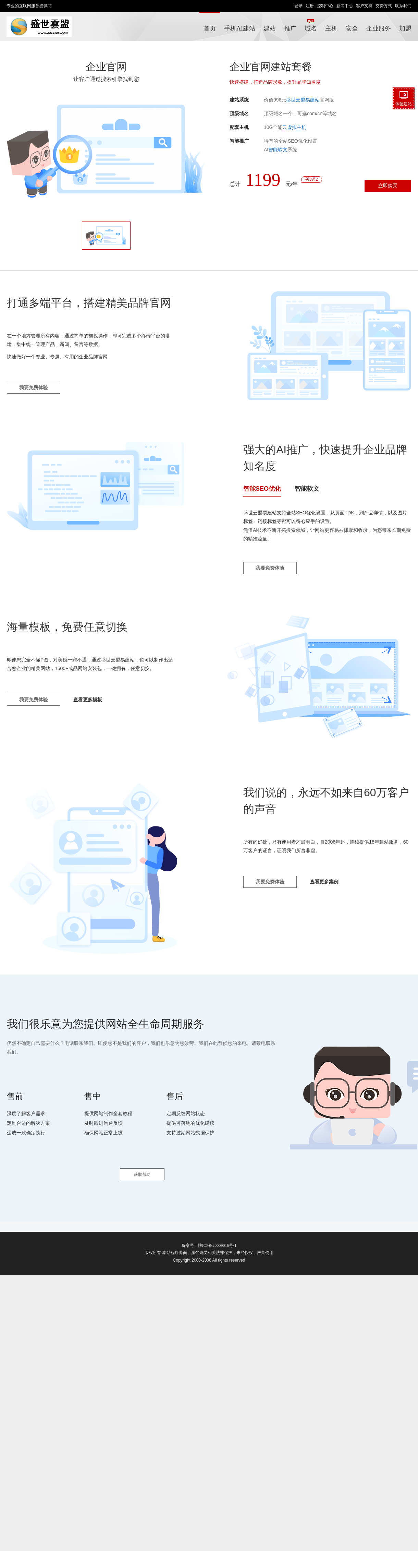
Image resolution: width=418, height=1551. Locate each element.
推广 (292, 25)
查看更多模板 (87, 699)
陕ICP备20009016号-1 (217, 1245)
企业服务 (378, 28)
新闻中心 (344, 5)
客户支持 (364, 5)
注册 (310, 5)
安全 (352, 28)
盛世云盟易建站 (303, 100)
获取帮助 (142, 1174)
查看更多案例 (324, 881)
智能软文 (277, 149)
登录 (298, 5)
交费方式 (384, 5)
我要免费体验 (33, 387)
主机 (331, 28)
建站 (269, 28)
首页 (210, 28)
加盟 (405, 28)
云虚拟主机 (294, 127)
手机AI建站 (239, 28)
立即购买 (387, 185)
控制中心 (325, 5)
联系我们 (403, 5)
